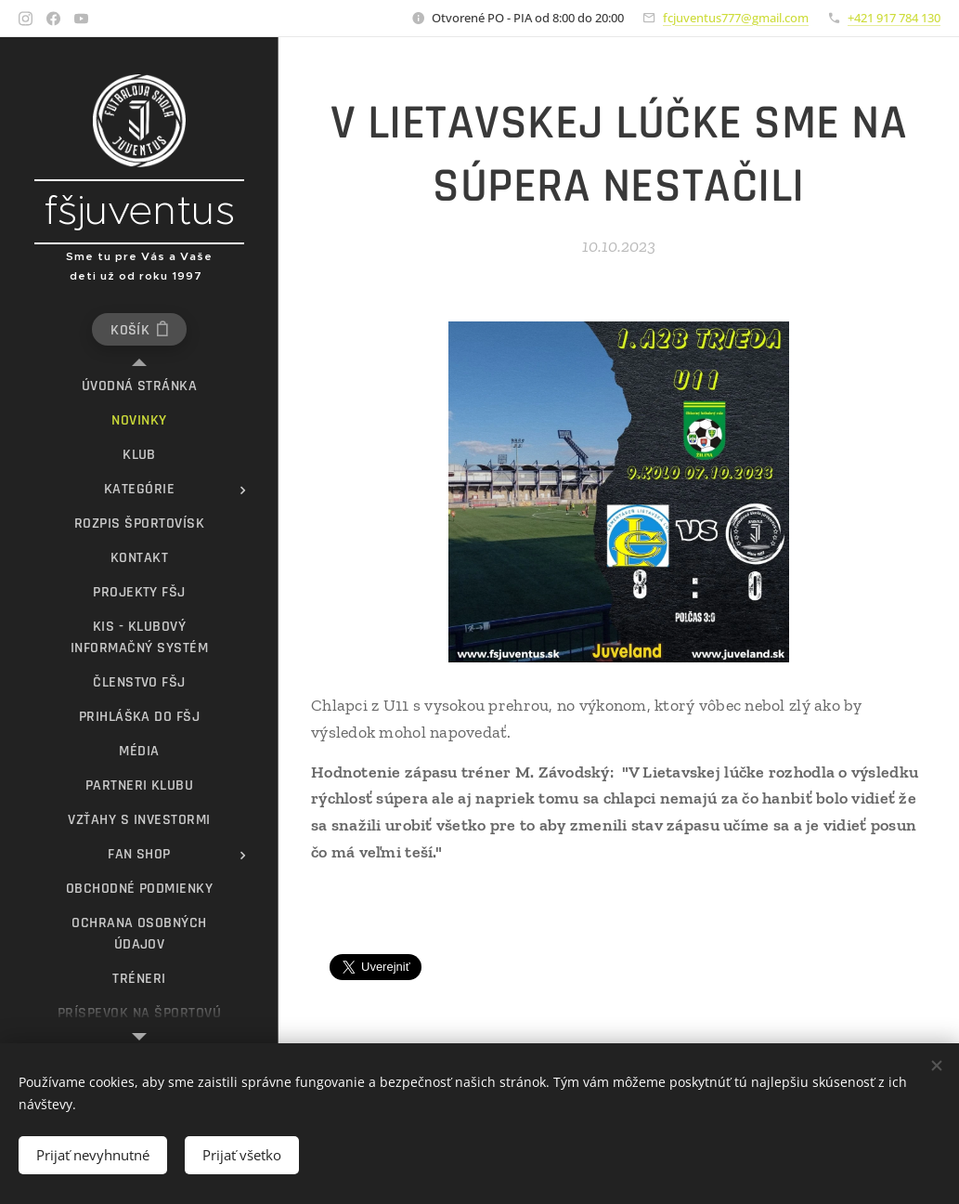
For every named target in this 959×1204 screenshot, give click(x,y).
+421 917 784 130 (894, 17)
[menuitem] (139, 386)
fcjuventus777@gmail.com (736, 17)
